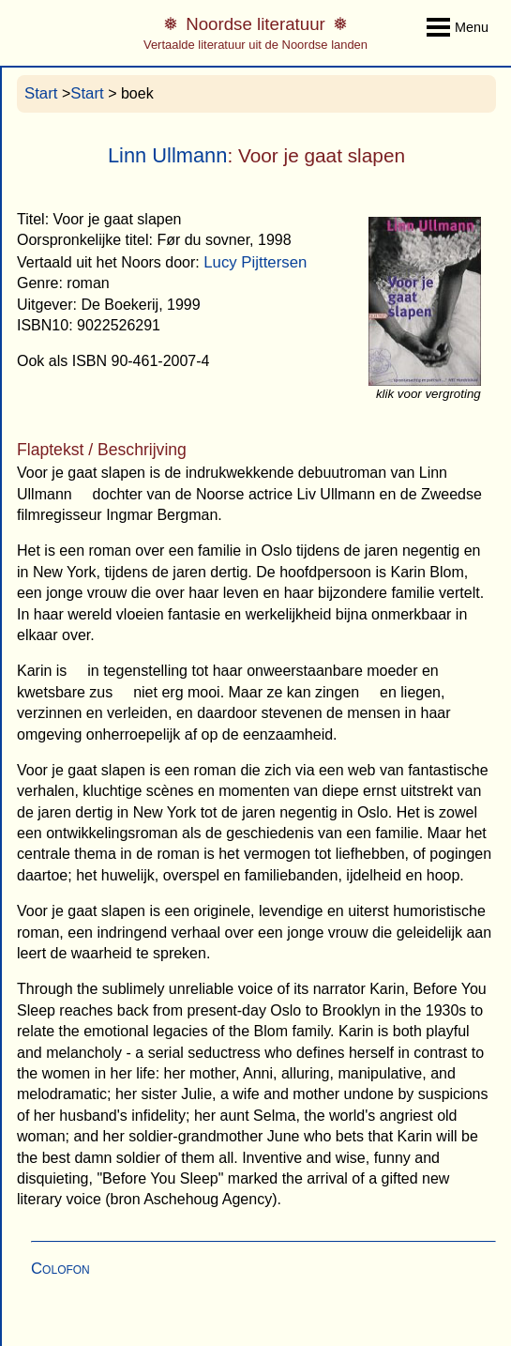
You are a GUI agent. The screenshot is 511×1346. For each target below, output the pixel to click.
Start (40, 93)
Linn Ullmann (167, 155)
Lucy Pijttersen (255, 262)
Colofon (60, 1268)
